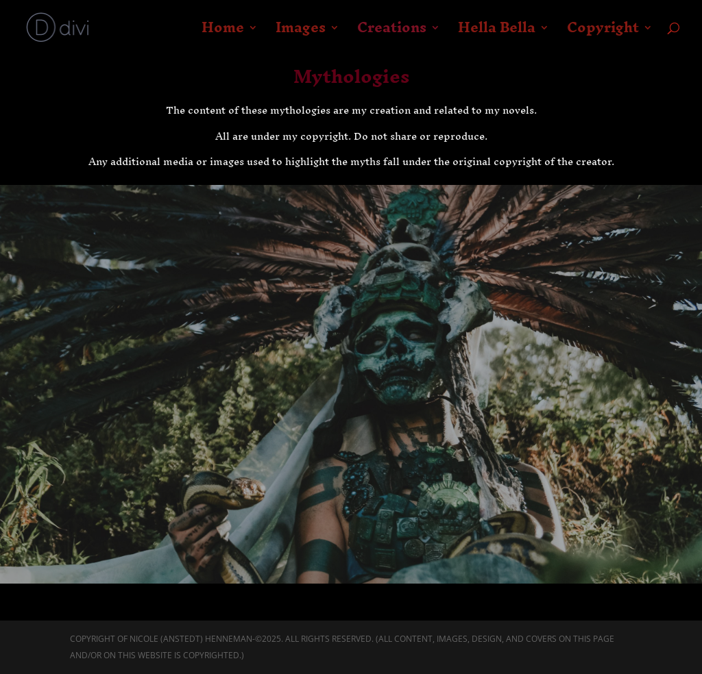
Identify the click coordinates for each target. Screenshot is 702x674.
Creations (391, 33)
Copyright (603, 33)
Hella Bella (496, 33)
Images (301, 33)
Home (223, 33)
